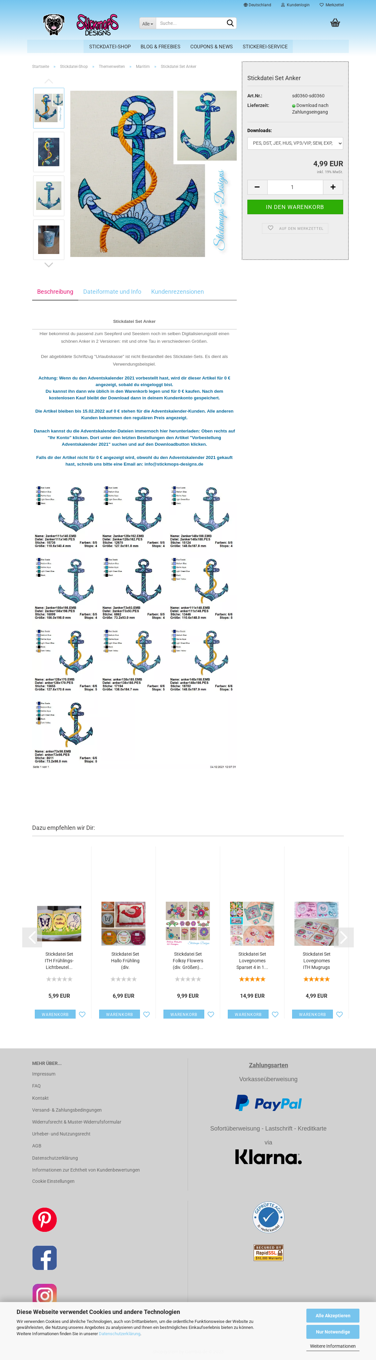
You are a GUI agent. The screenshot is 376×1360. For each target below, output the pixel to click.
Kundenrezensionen (177, 291)
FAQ (36, 1085)
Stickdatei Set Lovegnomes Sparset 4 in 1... (252, 960)
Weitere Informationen (333, 1346)
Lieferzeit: (258, 105)
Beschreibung (55, 291)
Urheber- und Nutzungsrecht (61, 1133)
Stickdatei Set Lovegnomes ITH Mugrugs (317, 960)
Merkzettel (332, 5)
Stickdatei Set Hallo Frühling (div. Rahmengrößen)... (125, 961)
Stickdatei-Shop (110, 47)
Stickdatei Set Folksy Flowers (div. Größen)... (188, 960)
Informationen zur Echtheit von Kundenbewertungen (86, 1170)
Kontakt (40, 1098)
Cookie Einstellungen (53, 1181)
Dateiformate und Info (112, 291)
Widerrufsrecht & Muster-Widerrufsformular (76, 1122)
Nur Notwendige (333, 1332)
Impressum (43, 1074)
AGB (36, 1145)
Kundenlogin (295, 5)
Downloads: (259, 130)
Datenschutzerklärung (119, 1333)
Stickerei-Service (265, 47)
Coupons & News (211, 47)
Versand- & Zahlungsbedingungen (67, 1110)
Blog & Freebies (160, 47)
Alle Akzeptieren (333, 1315)
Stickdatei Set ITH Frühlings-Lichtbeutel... (59, 960)
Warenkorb (55, 1014)
